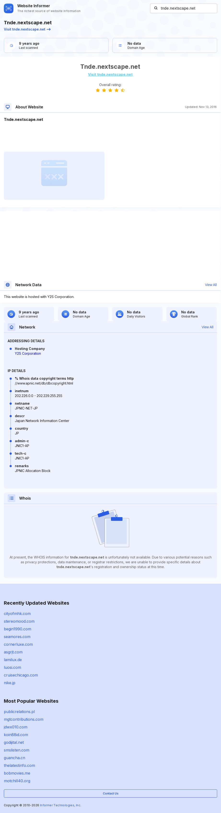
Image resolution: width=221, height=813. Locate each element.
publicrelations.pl (19, 711)
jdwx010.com (15, 727)
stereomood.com (19, 621)
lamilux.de (13, 659)
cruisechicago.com (21, 675)
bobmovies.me (17, 773)
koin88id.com (16, 734)
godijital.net (14, 742)
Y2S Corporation (28, 353)
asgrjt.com (13, 652)
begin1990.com (17, 629)
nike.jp (9, 682)
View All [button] (211, 285)
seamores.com (17, 636)
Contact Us (110, 793)
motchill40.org (17, 780)
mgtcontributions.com (23, 719)
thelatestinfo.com (19, 765)
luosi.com (12, 667)
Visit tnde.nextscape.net (27, 29)
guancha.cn (14, 757)
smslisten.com (16, 750)
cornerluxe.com (18, 644)
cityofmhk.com (17, 613)
